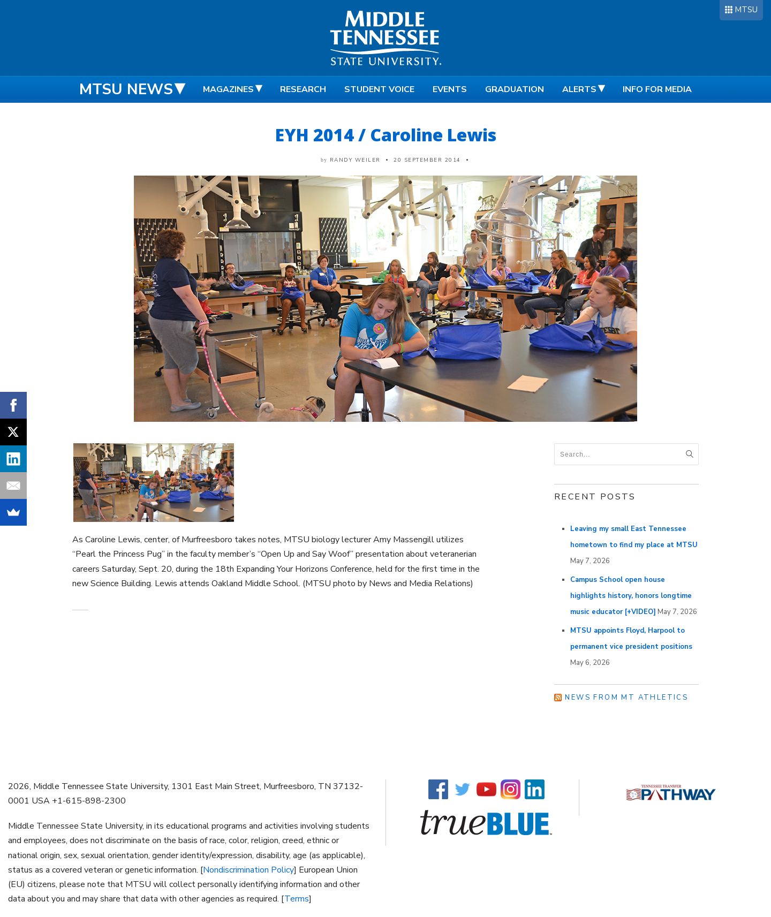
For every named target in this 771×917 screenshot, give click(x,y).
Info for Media (657, 89)
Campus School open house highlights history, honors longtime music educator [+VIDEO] (631, 596)
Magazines (228, 89)
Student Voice (379, 89)
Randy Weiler (355, 160)
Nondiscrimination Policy (248, 870)
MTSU (746, 9)
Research (303, 89)
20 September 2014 (427, 160)
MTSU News (126, 89)
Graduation (514, 89)
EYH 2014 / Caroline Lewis (385, 134)
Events (450, 89)
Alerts (579, 89)
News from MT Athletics (626, 697)
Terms (296, 899)
